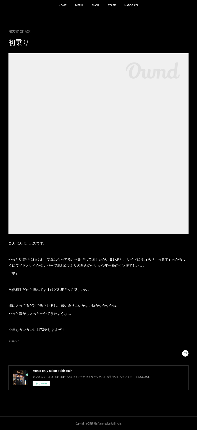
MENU (79, 5)
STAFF (112, 5)
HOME (62, 5)
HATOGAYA (131, 5)
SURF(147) (14, 341)
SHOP (95, 5)
